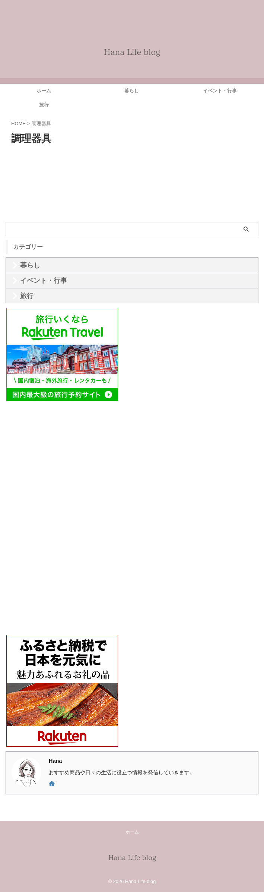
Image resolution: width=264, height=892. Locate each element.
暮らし (131, 91)
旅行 (44, 105)
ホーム (43, 91)
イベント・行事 (220, 91)
